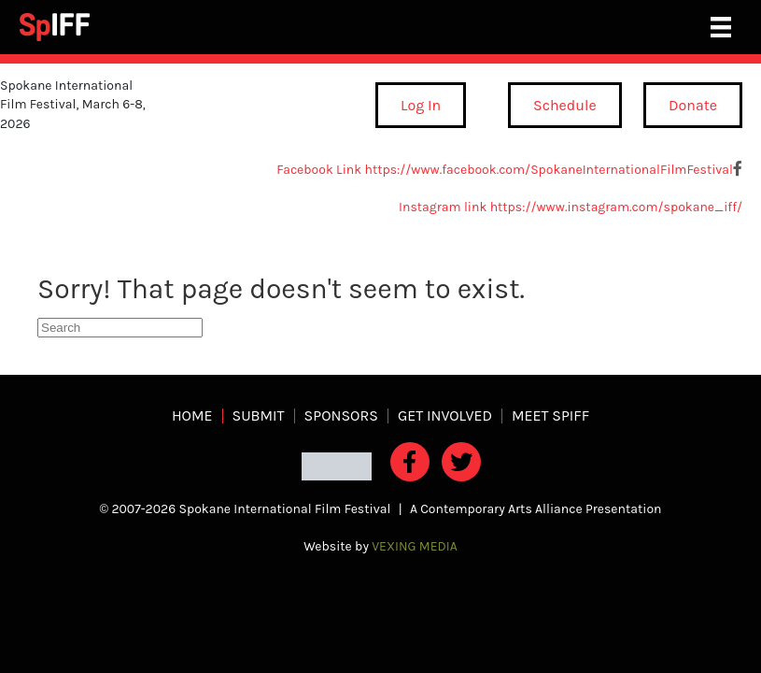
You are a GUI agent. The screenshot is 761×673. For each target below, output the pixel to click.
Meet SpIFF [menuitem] (550, 415)
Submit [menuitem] (259, 415)
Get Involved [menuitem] (445, 415)
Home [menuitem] (192, 415)
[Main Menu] (720, 27)
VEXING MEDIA (415, 546)
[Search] (120, 327)
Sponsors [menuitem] (341, 415)
